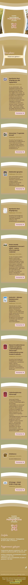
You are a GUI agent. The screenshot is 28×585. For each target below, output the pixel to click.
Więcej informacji (14, 582)
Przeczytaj (20, 113)
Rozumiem (18, 580)
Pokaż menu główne (14, 56)
